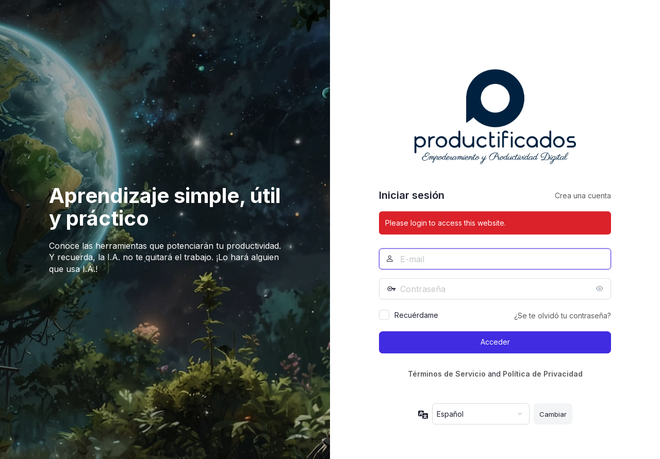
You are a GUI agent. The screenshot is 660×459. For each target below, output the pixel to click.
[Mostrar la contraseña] (600, 288)
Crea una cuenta (583, 195)
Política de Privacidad (543, 373)
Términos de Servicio (447, 373)
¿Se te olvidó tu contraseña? (562, 315)
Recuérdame (416, 315)
